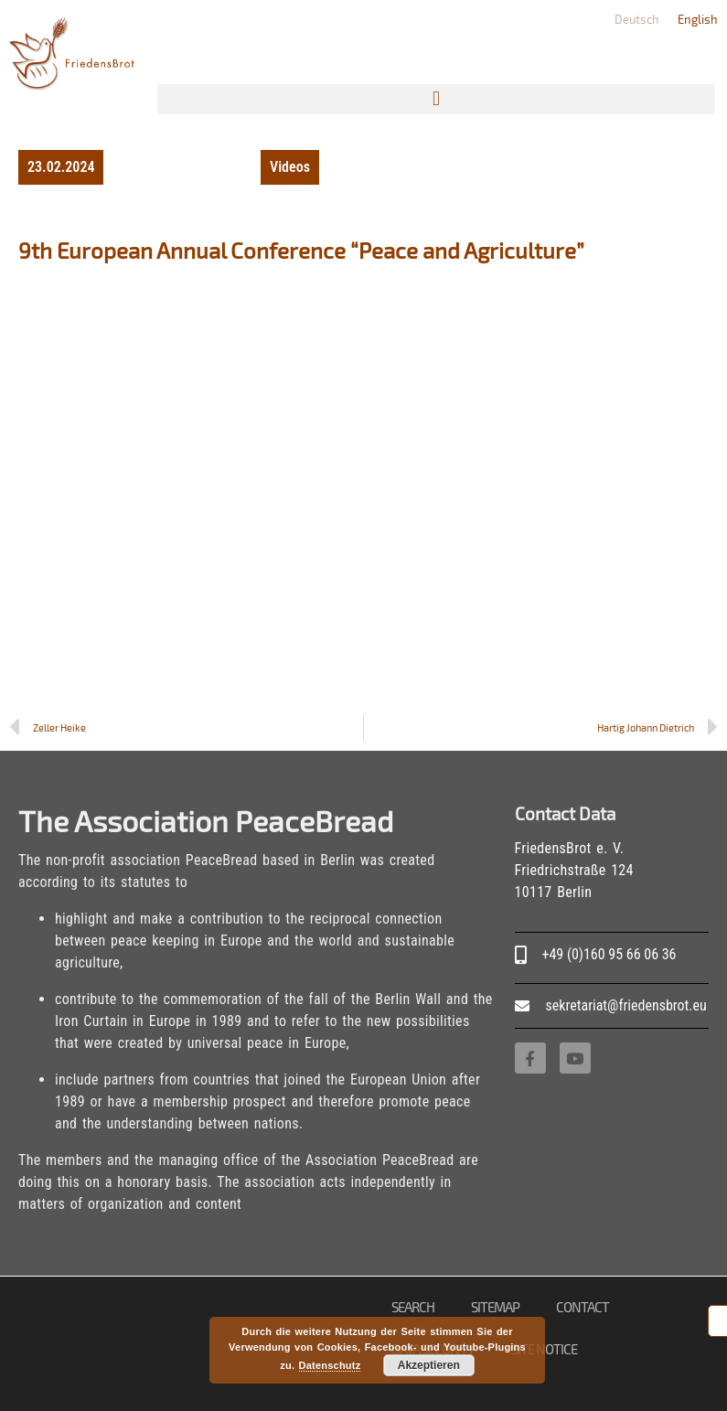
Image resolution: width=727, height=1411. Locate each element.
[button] (436, 99)
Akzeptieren (429, 1365)
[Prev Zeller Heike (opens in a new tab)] (186, 728)
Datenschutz (330, 1365)
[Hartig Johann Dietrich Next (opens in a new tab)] (541, 728)
